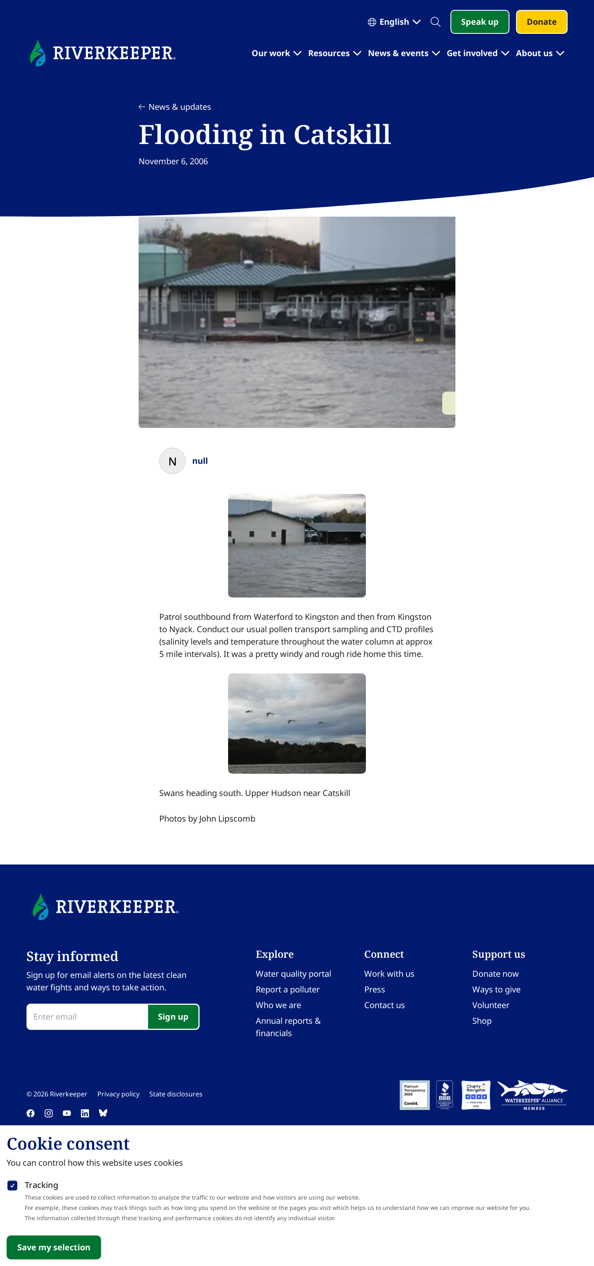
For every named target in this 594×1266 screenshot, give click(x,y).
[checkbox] (12, 1184)
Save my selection (53, 1247)
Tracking (41, 1184)
